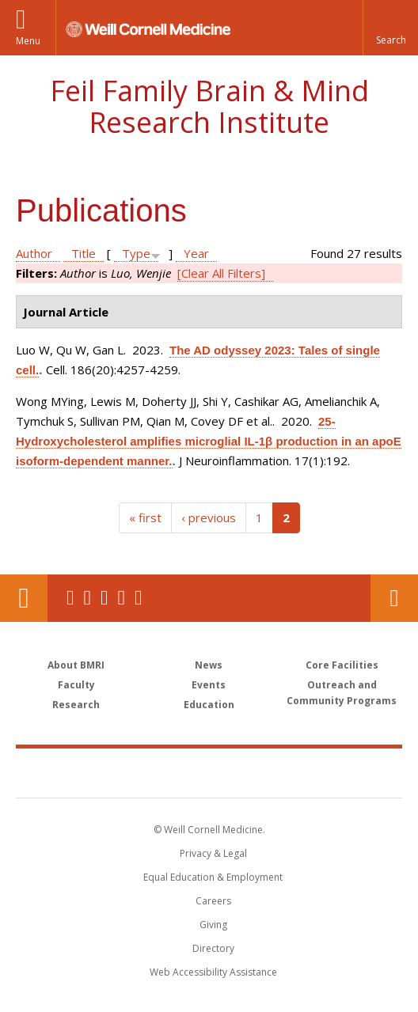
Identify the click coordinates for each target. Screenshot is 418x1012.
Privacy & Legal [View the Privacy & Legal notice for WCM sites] (213, 853)
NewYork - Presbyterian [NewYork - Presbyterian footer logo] (310, 772)
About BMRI (76, 665)
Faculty (76, 685)
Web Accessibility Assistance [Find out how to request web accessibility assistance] (213, 972)
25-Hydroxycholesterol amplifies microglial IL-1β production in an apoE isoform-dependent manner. (208, 441)
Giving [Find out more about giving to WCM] (213, 924)
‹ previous (208, 517)
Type (136, 253)
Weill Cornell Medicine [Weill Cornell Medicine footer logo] (125, 772)
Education (209, 704)
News (208, 665)
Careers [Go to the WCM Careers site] (213, 901)
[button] (390, 27)
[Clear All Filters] (221, 273)
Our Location (24, 598)
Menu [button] (28, 40)
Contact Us (394, 598)
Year (196, 253)
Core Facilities (342, 665)
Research (76, 704)
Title (83, 253)
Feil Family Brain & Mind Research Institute (209, 106)
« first (145, 517)
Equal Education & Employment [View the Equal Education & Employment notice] (213, 877)
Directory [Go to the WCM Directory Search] (213, 948)
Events (209, 685)
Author (34, 253)
